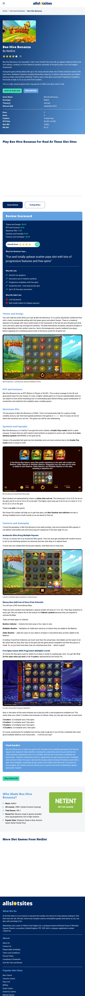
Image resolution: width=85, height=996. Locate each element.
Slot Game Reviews (17, 11)
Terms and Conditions (11, 953)
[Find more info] (21, 57)
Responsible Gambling (11, 949)
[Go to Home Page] (42, 3)
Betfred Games (8, 995)
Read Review (31, 91)
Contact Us (7, 946)
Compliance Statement (11, 959)
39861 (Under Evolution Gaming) (28, 807)
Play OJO (6, 982)
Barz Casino (7, 975)
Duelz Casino (8, 988)
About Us (6, 943)
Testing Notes (34, 205)
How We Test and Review (12, 963)
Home (5, 11)
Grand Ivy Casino (9, 992)
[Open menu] (4, 3)
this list (56, 416)
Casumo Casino (9, 979)
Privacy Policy (8, 956)
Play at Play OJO (12, 91)
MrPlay (5, 985)
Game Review (12, 205)
